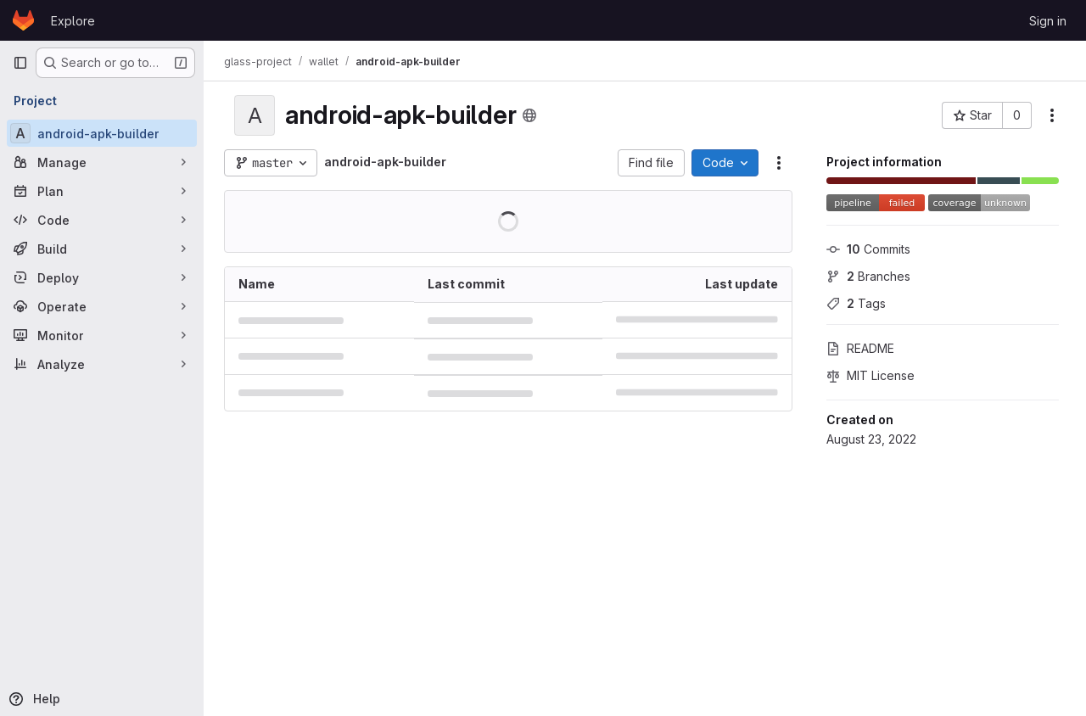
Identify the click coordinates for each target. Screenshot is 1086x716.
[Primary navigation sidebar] (20, 62)
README (860, 348)
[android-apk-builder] (102, 133)
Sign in (1047, 21)
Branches (868, 276)
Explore (73, 21)
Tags (856, 303)
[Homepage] (23, 20)
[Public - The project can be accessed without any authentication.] (529, 115)
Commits (868, 249)
